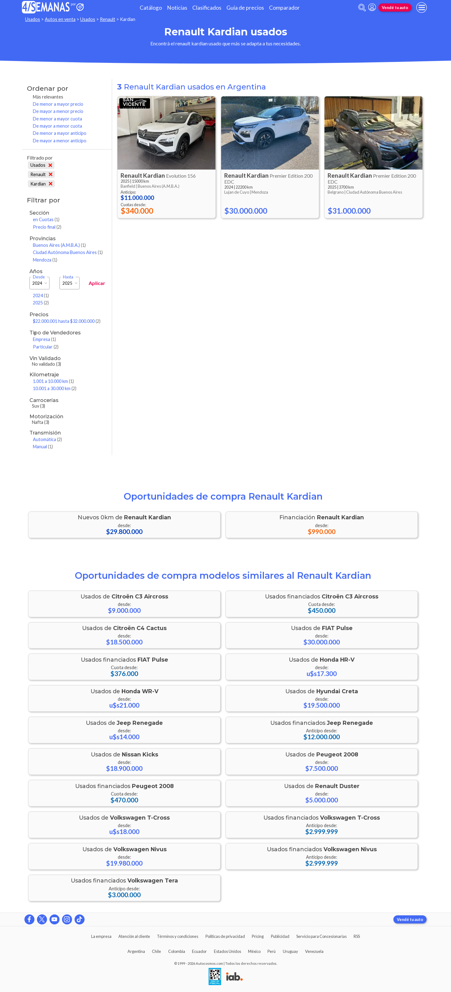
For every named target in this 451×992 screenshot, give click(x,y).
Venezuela (314, 951)
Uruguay (290, 951)
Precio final (47, 227)
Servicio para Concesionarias (321, 936)
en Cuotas (46, 219)
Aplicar (97, 283)
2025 (41, 302)
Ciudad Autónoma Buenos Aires (68, 252)
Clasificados (206, 7)
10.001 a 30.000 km (54, 388)
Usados (32, 19)
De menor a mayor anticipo (59, 133)
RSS (357, 936)
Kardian (41, 183)
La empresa (101, 936)
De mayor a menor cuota (57, 126)
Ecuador (199, 951)
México (254, 951)
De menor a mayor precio (58, 104)
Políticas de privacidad (225, 936)
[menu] (421, 7)
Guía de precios (245, 7)
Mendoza (45, 259)
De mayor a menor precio (58, 111)
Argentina (136, 951)
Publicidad (280, 936)
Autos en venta (60, 19)
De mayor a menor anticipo (59, 140)
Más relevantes (48, 96)
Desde (39, 277)
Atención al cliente (134, 936)
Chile (156, 951)
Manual (43, 446)
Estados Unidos (227, 951)
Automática (47, 439)
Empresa (44, 339)
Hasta (68, 277)
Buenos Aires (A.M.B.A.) (59, 245)
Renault (107, 19)
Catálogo (151, 7)
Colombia (176, 951)
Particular (46, 346)
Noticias (177, 7)
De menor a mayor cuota (57, 118)
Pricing (258, 936)
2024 (41, 295)
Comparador (284, 7)
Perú (271, 951)
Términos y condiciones (177, 936)
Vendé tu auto (395, 7)
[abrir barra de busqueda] (362, 7)
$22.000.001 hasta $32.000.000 (67, 321)
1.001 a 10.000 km (53, 381)
